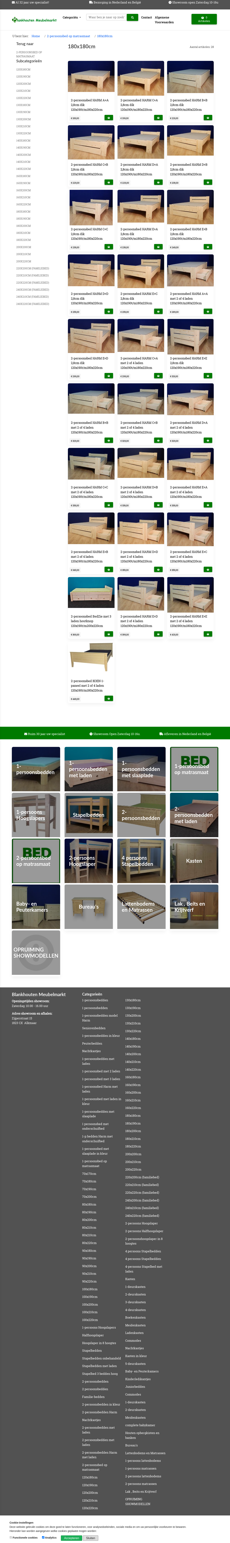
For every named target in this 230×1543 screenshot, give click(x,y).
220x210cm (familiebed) (32, 275)
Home (36, 36)
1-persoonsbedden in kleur (101, 1036)
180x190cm (23, 218)
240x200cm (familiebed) (32, 289)
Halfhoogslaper (93, 1335)
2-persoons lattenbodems (143, 1476)
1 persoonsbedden (95, 1008)
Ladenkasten (134, 1333)
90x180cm (89, 1251)
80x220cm (89, 1243)
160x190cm (23, 183)
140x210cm (23, 162)
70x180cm (89, 1181)
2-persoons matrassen (141, 1484)
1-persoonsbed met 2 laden (101, 1071)
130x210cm (23, 126)
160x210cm (23, 197)
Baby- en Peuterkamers (142, 1371)
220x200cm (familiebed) (32, 268)
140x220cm (23, 169)
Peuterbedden (92, 1043)
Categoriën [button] (71, 17)
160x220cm (23, 204)
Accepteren (71, 1538)
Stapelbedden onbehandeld (101, 1358)
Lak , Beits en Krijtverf (141, 1491)
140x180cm (23, 140)
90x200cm (89, 1266)
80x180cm (89, 1204)
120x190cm (23, 76)
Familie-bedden (93, 1397)
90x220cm (89, 1281)
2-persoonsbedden (95, 1381)
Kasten (130, 1279)
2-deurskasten (135, 1294)
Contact (146, 17)
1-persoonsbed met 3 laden (101, 1079)
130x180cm (23, 105)
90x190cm (89, 1258)
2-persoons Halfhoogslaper (144, 1231)
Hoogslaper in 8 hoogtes (99, 1343)
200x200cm (23, 247)
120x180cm (23, 69)
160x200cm (23, 190)
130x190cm (23, 112)
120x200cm (23, 83)
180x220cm (23, 240)
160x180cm (23, 176)
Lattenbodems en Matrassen (145, 1453)
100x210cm (90, 1312)
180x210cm (23, 233)
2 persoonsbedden (95, 1389)
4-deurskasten (135, 1310)
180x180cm (105, 36)
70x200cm (89, 1197)
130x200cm (23, 119)
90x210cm (89, 1273)
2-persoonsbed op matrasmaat (68, 36)
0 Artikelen (204, 19)
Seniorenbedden (93, 1028)
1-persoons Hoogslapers (99, 1327)
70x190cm (89, 1189)
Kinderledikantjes (138, 1379)
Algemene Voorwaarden (164, 19)
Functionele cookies (24, 1537)
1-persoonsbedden (95, 1000)
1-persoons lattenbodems (143, 1461)
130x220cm (23, 133)
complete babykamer (140, 1425)
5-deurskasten (135, 1364)
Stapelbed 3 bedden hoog (100, 1374)
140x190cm (23, 147)
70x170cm (89, 1174)
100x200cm (90, 1304)
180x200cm (23, 226)
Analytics (49, 1537)
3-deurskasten (135, 1302)
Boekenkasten (135, 1317)
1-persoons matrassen (140, 1468)
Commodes (133, 1340)
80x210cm (89, 1227)
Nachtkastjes (91, 1051)
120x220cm (23, 98)
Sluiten (90, 1538)
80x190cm (89, 1212)
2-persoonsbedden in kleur (101, 1404)
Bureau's (131, 1445)
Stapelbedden (92, 1350)
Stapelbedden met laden (99, 1366)
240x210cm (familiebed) (32, 296)
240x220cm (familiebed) (32, 304)
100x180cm (90, 1289)
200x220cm (23, 261)
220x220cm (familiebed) (32, 282)
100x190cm (90, 1297)
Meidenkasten (135, 1325)
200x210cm (23, 254)
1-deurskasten (135, 1287)
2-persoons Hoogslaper (141, 1223)
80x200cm (89, 1220)
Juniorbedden (135, 1387)
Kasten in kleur (136, 1356)
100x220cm (90, 1320)
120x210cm (23, 91)
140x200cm (23, 155)
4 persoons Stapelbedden (143, 1251)
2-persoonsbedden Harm (99, 1412)
